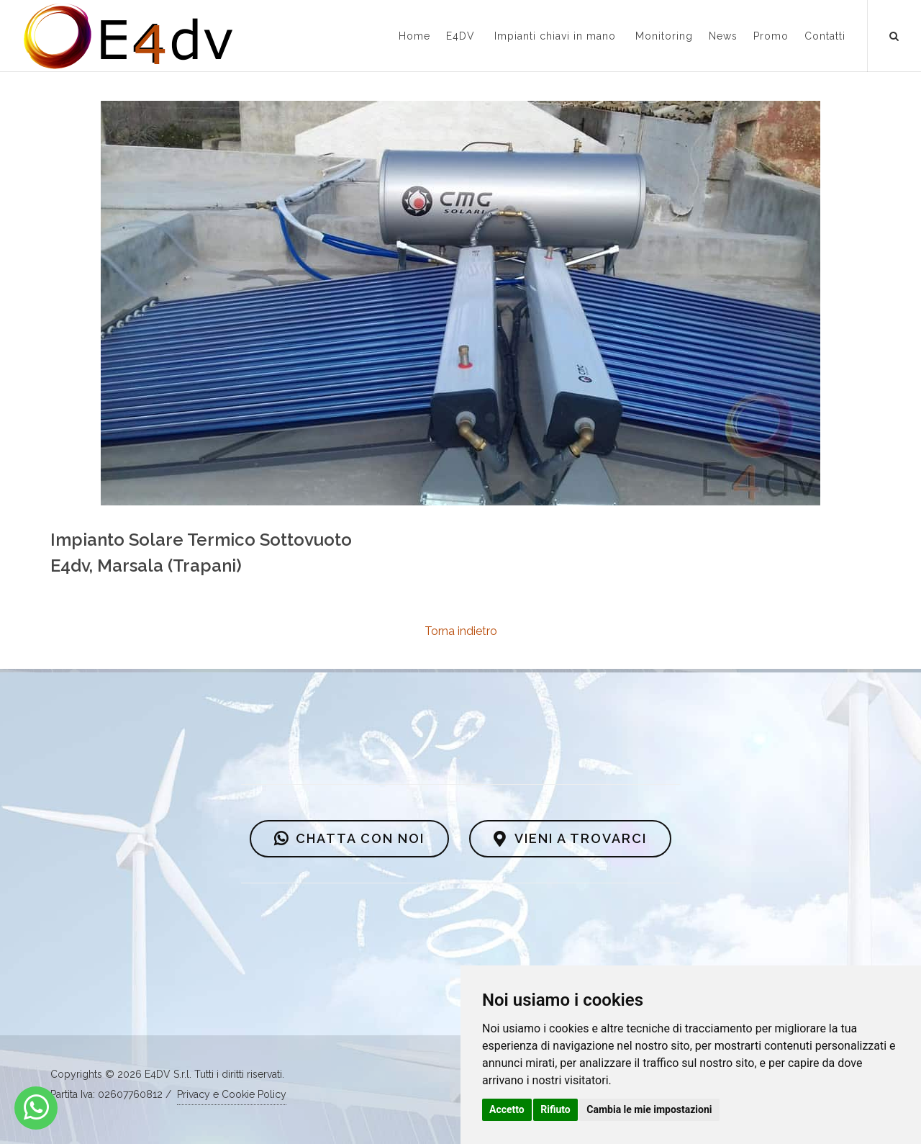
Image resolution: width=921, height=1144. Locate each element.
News (723, 36)
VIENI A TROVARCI (570, 839)
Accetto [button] (507, 1109)
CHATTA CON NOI (349, 839)
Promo (771, 36)
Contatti (824, 36)
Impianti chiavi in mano (555, 36)
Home (414, 36)
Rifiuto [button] (555, 1109)
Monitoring (664, 36)
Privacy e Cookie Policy (231, 1094)
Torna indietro (461, 631)
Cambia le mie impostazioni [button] (649, 1109)
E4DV (460, 36)
